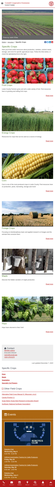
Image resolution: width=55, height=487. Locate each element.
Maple (4, 377)
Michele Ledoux (9, 350)
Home (4, 42)
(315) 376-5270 (9, 357)
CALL (4, 483)
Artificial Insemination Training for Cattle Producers (21, 457)
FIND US (27, 483)
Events (10, 414)
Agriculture (11, 42)
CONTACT (11, 483)
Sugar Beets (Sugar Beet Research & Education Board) (20, 401)
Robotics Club (9, 449)
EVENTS (19, 483)
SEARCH (35, 483)
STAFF (43, 483)
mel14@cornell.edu (10, 355)
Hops (4, 374)
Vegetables (6, 380)
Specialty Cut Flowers (9, 383)
